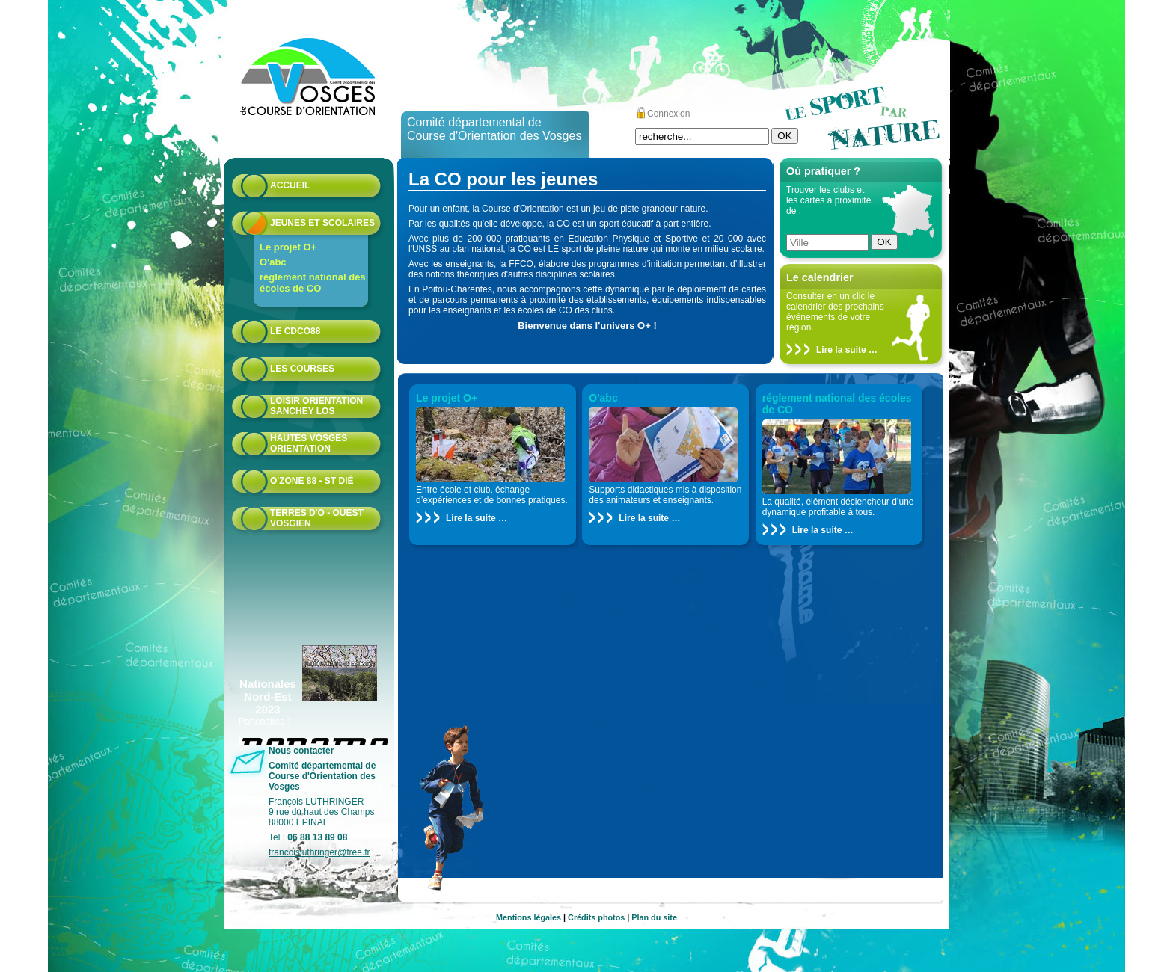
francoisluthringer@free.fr (319, 852)
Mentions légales (528, 917)
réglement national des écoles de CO (313, 282)
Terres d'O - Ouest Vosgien (317, 518)
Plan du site (654, 917)
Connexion (668, 113)
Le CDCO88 (295, 331)
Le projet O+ (288, 247)
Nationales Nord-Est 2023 (267, 696)
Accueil (290, 185)
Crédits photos (596, 917)
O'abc (273, 262)
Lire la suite (841, 350)
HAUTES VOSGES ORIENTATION (308, 443)
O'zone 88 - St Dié (312, 481)
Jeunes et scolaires (322, 223)
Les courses (302, 368)
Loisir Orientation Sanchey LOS (316, 406)
